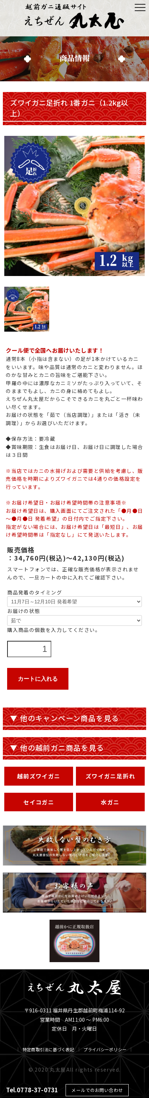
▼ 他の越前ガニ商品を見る (57, 747)
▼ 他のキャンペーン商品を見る (64, 718)
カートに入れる (38, 679)
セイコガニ (38, 802)
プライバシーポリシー (105, 1049)
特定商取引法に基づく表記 (48, 1049)
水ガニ (110, 802)
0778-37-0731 (37, 1090)
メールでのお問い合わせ (97, 1090)
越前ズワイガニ (39, 776)
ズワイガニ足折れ (110, 776)
